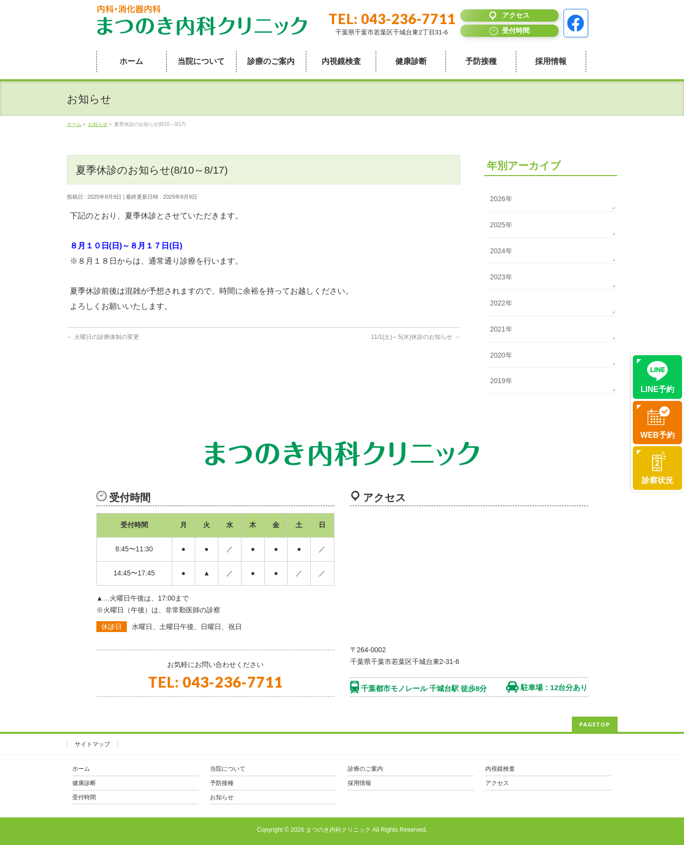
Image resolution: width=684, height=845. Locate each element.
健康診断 (84, 783)
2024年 (501, 251)
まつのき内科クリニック (338, 829)
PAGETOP (594, 724)
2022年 (501, 303)
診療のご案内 (365, 768)
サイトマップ (92, 744)
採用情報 (359, 783)
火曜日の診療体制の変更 (103, 336)
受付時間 (84, 797)
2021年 (501, 329)
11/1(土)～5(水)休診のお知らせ (415, 336)
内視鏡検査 (500, 768)
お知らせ (222, 797)
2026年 (501, 199)
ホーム (81, 768)
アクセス (497, 783)
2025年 (501, 225)
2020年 (501, 355)
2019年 (501, 381)
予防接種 (222, 783)
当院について (227, 768)
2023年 (501, 277)
